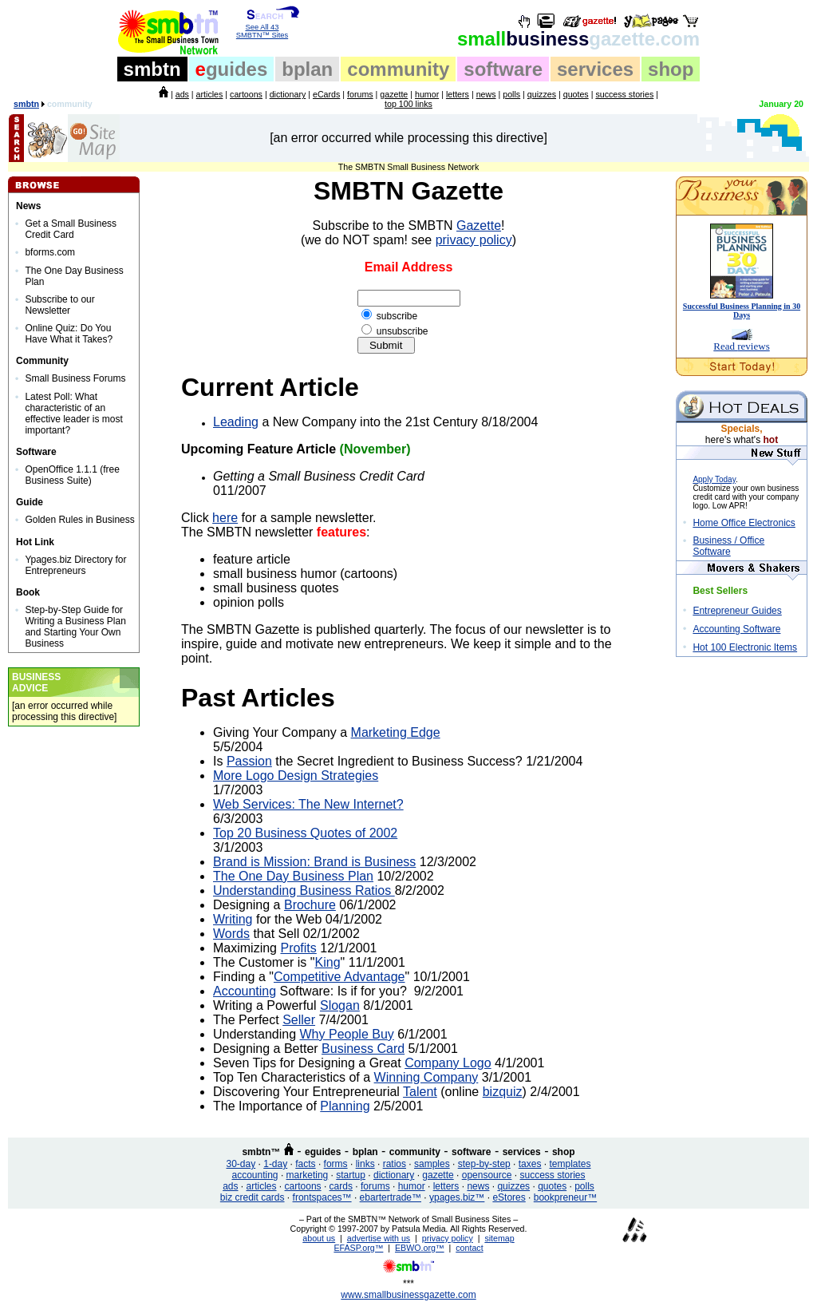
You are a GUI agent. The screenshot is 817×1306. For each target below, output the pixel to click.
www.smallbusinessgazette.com (408, 1294)
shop (670, 69)
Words (231, 933)
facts (305, 1163)
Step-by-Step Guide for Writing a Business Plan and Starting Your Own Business (75, 626)
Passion (249, 761)
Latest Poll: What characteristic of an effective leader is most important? (74, 413)
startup (350, 1175)
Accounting (244, 991)
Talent (420, 1091)
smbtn (152, 69)
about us (318, 1238)
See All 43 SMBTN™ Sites (262, 28)
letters (457, 94)
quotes (576, 94)
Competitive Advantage (339, 976)
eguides (323, 1152)
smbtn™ (261, 1152)
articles (209, 94)
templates (569, 1163)
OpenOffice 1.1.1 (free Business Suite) (72, 475)
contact (469, 1248)
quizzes (541, 94)
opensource (487, 1175)
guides (231, 69)
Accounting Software (736, 629)
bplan (307, 69)
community (398, 69)
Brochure (310, 905)
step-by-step (484, 1163)
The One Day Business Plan (293, 876)
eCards (326, 94)
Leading (236, 422)
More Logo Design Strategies (295, 775)
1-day (275, 1163)
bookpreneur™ (565, 1197)
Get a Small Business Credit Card (70, 229)
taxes (530, 1163)
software (503, 69)
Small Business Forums (75, 378)
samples (432, 1163)
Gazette (478, 225)
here (225, 517)
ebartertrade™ (390, 1197)
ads (182, 94)
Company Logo (448, 1063)
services (595, 69)
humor (427, 94)
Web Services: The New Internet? (308, 804)
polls (511, 94)
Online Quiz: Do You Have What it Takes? (68, 334)
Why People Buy (347, 1034)
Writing (233, 919)
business (578, 38)
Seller (298, 1020)
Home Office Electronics (744, 522)
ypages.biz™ (456, 1197)
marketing (307, 1175)
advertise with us (378, 1238)
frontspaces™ (322, 1197)
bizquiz (503, 1091)
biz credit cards (252, 1197)
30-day (240, 1163)
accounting (255, 1175)
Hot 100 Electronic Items (745, 647)
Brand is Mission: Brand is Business (314, 862)
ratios (394, 1163)
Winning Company (426, 1077)
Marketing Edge (395, 732)
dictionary (288, 94)
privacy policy (474, 240)
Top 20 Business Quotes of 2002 (305, 833)
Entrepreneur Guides (737, 610)
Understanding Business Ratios (304, 890)
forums (360, 94)
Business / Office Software (728, 546)
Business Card (363, 1048)
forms (336, 1163)
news (486, 94)
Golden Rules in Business (79, 519)
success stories (624, 94)
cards (341, 1186)
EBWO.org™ (419, 1248)
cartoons (246, 94)
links (365, 1163)
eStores (508, 1197)
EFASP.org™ (358, 1248)
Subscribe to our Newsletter (59, 305)
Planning (344, 1106)
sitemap (499, 1238)
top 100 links (408, 104)
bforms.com (50, 252)
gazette (394, 94)
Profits (298, 948)
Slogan (340, 1005)
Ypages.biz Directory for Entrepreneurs (75, 565)
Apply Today (714, 479)
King (328, 962)
